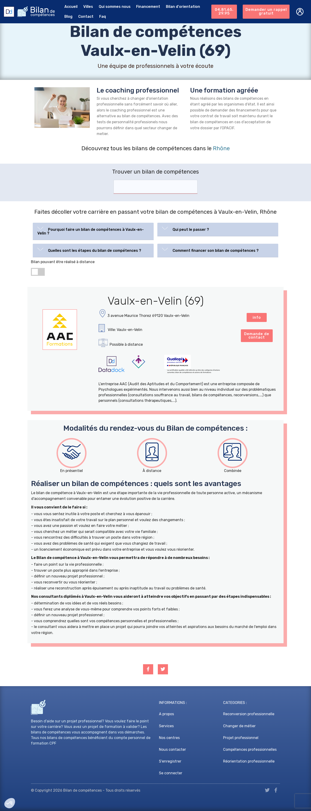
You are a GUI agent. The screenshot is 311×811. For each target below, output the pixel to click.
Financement (148, 6)
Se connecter (170, 773)
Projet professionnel (240, 738)
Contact (85, 16)
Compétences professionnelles (250, 749)
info (257, 317)
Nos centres (169, 738)
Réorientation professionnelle (249, 761)
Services (166, 726)
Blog (68, 16)
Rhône (221, 148)
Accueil (70, 6)
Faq (102, 16)
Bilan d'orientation (183, 6)
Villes (88, 6)
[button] (93, 230)
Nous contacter (172, 749)
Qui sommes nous (114, 6)
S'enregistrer (170, 761)
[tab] (93, 231)
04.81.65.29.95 (224, 11)
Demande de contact (256, 336)
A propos (166, 714)
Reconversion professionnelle (248, 714)
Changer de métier (239, 726)
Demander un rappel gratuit (266, 11)
